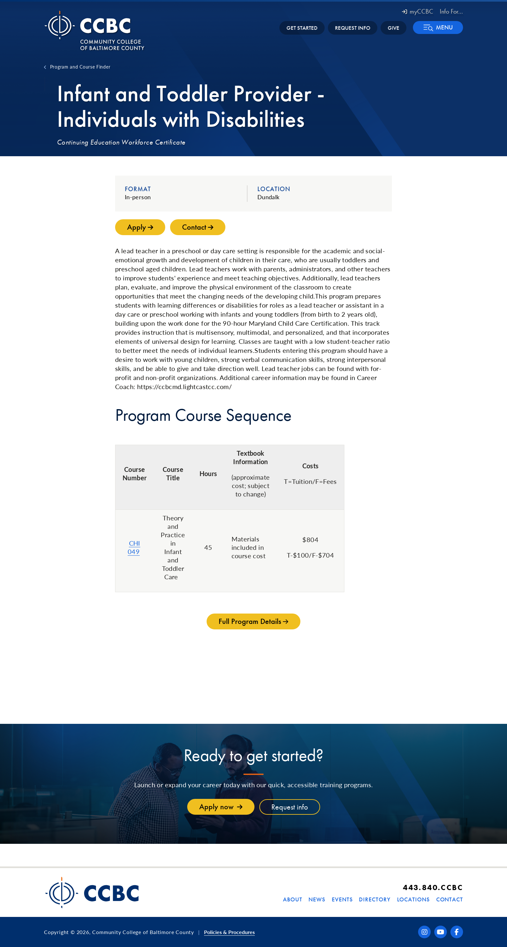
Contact (449, 899)
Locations (413, 899)
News (316, 899)
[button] (438, 27)
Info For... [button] (451, 11)
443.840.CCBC (433, 887)
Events (342, 899)
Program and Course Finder (80, 66)
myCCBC (417, 11)
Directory (374, 899)
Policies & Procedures (229, 932)
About (292, 899)
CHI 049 (134, 547)
